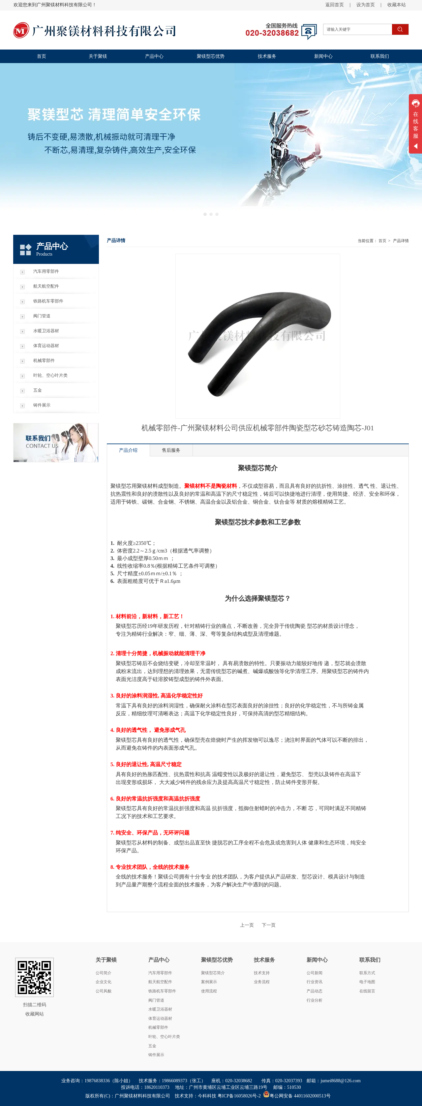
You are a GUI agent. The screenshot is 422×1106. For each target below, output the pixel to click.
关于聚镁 (106, 960)
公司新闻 (314, 973)
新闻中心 (317, 960)
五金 (152, 1046)
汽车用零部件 (160, 973)
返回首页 (334, 4)
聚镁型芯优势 (217, 960)
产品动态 (314, 991)
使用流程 (209, 991)
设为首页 (365, 4)
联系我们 (369, 960)
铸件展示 (156, 1054)
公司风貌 (103, 991)
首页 (382, 240)
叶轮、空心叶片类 (164, 1036)
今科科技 (207, 1095)
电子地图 (367, 982)
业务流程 (262, 982)
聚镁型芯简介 (213, 973)
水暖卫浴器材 (160, 1009)
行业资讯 (314, 982)
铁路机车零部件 (162, 991)
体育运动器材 (160, 1018)
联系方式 (367, 973)
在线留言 (367, 991)
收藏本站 (396, 4)
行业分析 (314, 1000)
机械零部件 (158, 1027)
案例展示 (209, 982)
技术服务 (264, 960)
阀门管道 (156, 1000)
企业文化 (103, 982)
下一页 (269, 925)
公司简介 (103, 973)
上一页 (247, 925)
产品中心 (158, 960)
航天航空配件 (160, 982)
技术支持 (262, 973)
